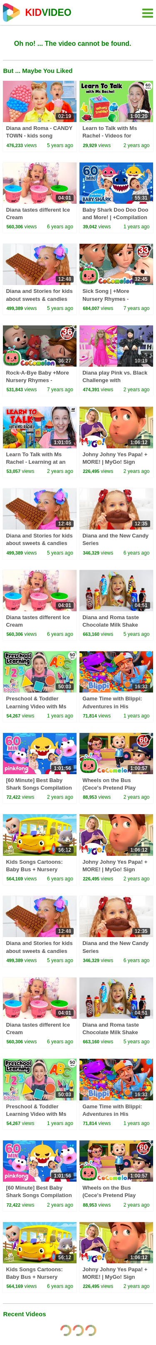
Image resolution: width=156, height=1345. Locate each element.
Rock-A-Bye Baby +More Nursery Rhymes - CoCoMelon (37, 380)
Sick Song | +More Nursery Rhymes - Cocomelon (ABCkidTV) (113, 298)
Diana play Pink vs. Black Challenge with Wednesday (114, 380)
